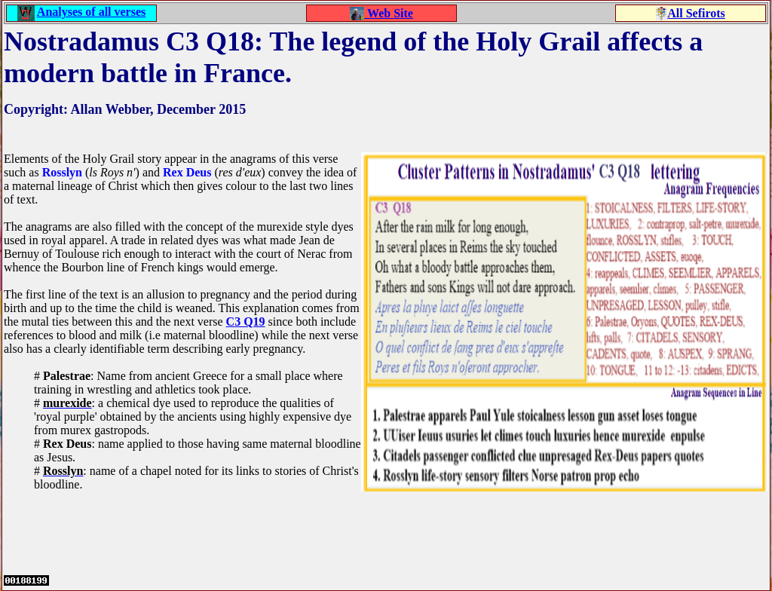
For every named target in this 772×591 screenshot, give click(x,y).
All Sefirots (696, 13)
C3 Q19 (245, 321)
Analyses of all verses (91, 11)
